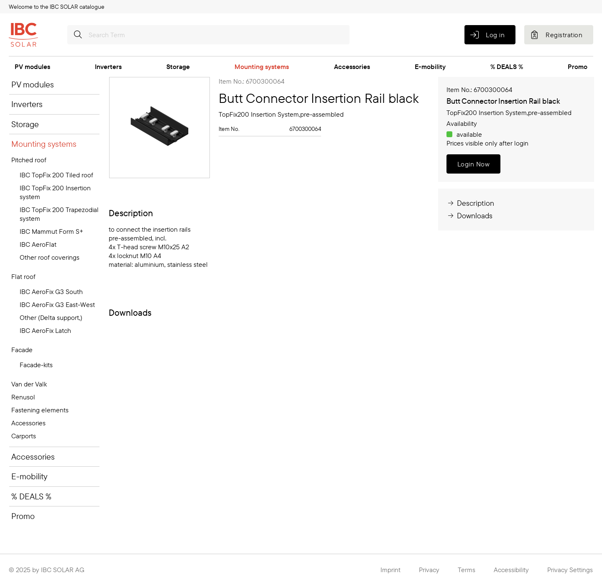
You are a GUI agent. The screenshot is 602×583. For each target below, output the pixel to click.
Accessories (352, 66)
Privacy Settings (570, 569)
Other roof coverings (49, 257)
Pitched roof (28, 160)
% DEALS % (506, 66)
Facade (22, 349)
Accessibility (511, 569)
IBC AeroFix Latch (45, 330)
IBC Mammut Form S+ (51, 231)
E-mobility (430, 66)
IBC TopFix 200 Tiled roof (56, 175)
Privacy (429, 569)
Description (470, 203)
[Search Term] (208, 34)
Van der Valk (29, 384)
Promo (577, 66)
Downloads (469, 215)
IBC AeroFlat (38, 244)
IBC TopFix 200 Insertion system (55, 192)
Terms (466, 569)
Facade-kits (36, 365)
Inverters (108, 66)
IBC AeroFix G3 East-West (57, 304)
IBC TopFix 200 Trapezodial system (59, 213)
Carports (23, 436)
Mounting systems (262, 66)
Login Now (473, 164)
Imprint (390, 569)
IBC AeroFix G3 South (51, 291)
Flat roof (23, 276)
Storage (178, 66)
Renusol (23, 397)
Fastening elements (40, 410)
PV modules (32, 66)
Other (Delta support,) (51, 317)
